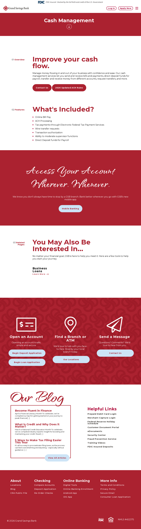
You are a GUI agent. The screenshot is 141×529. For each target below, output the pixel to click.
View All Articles (57, 458)
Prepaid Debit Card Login (102, 414)
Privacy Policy (108, 489)
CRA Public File (18, 493)
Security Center (97, 435)
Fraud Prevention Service (102, 439)
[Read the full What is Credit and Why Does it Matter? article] (40, 429)
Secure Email (107, 493)
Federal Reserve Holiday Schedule (101, 422)
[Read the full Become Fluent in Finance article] (40, 414)
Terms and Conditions (112, 485)
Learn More (41, 274)
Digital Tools (70, 485)
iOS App (67, 497)
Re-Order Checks (43, 493)
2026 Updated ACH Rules (69, 88)
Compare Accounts (44, 485)
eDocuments (95, 431)
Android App (70, 493)
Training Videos (96, 443)
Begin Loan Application (27, 362)
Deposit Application (45, 489)
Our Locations (71, 359)
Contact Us (42, 88)
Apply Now (125, 8)
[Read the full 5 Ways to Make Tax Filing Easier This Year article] (40, 445)
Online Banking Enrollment (78, 489)
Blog (12, 489)
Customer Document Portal (103, 427)
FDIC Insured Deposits (100, 447)
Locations (15, 485)
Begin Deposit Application (27, 353)
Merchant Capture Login (102, 418)
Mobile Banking (70, 208)
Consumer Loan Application (115, 497)
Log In (111, 8)
